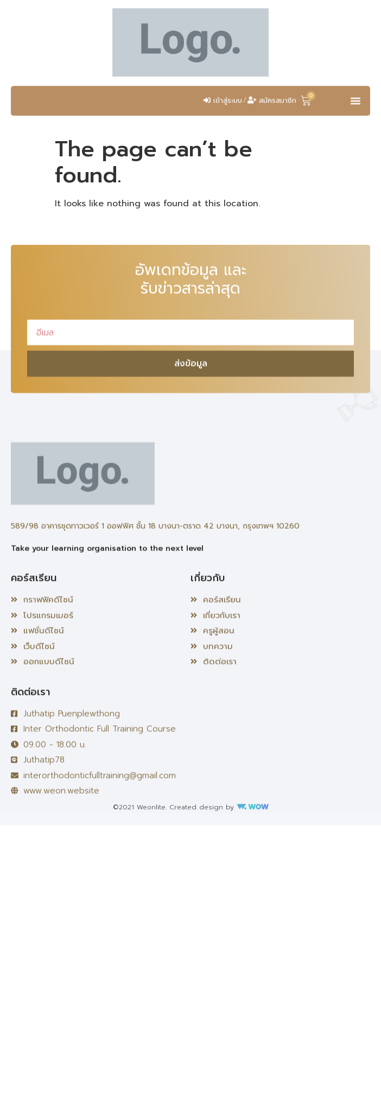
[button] (355, 108)
